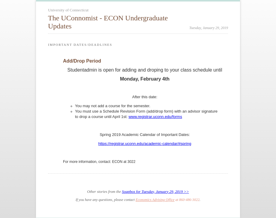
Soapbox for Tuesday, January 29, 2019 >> (155, 192)
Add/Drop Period (82, 60)
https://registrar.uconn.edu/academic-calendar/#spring (144, 143)
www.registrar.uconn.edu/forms (155, 116)
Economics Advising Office (155, 200)
